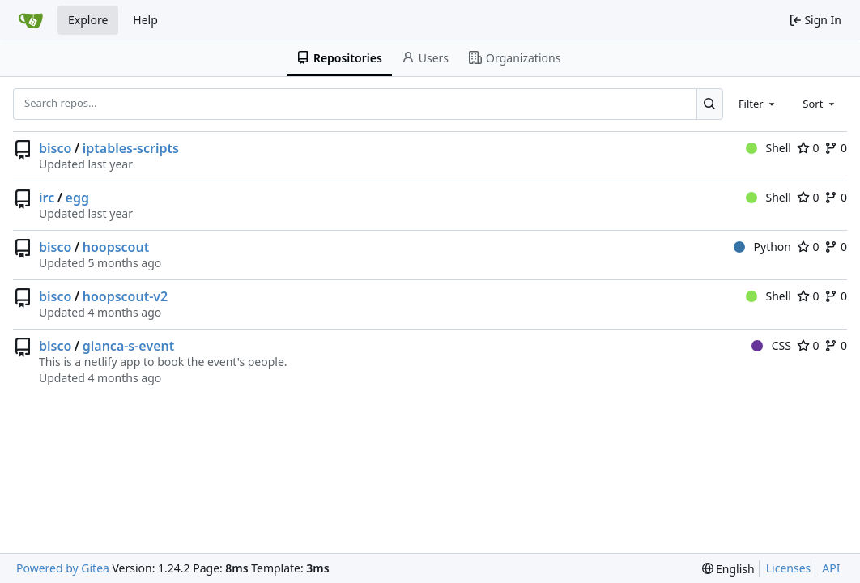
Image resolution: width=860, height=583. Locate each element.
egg (77, 197)
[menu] (728, 569)
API (831, 568)
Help (145, 20)
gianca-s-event (129, 346)
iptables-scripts (131, 148)
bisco (55, 148)
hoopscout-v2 (125, 296)
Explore (88, 20)
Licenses (788, 568)
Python (762, 246)
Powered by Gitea (62, 568)
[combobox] (758, 103)
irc (46, 197)
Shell (768, 147)
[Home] (30, 20)
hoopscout (116, 247)
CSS (771, 345)
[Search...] (709, 103)
